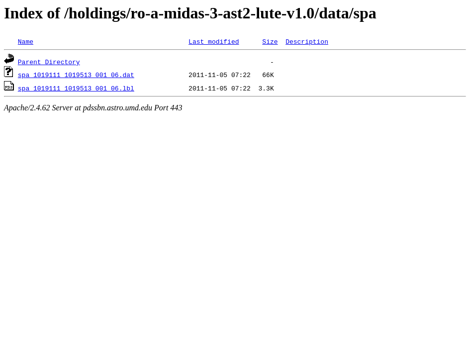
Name (25, 41)
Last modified (213, 41)
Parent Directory (49, 61)
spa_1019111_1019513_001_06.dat (76, 74)
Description (306, 41)
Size (270, 41)
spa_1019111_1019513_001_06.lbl (76, 88)
